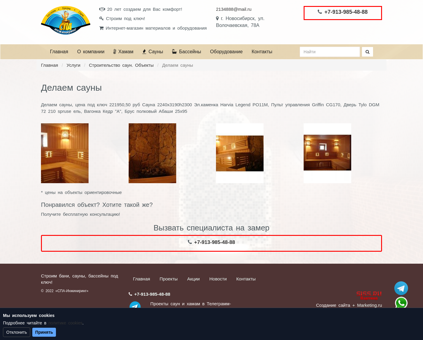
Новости (218, 278)
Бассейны (186, 51)
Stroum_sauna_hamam (401, 288)
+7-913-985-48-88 (346, 12)
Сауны (152, 51)
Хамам (123, 51)
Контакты (262, 51)
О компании (90, 51)
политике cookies (65, 323)
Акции (193, 278)
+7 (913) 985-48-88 (401, 303)
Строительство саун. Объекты (121, 65)
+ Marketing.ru (367, 305)
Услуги (73, 65)
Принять (44, 332)
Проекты (169, 278)
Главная (59, 51)
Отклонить (16, 332)
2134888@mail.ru (234, 9)
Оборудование (226, 51)
